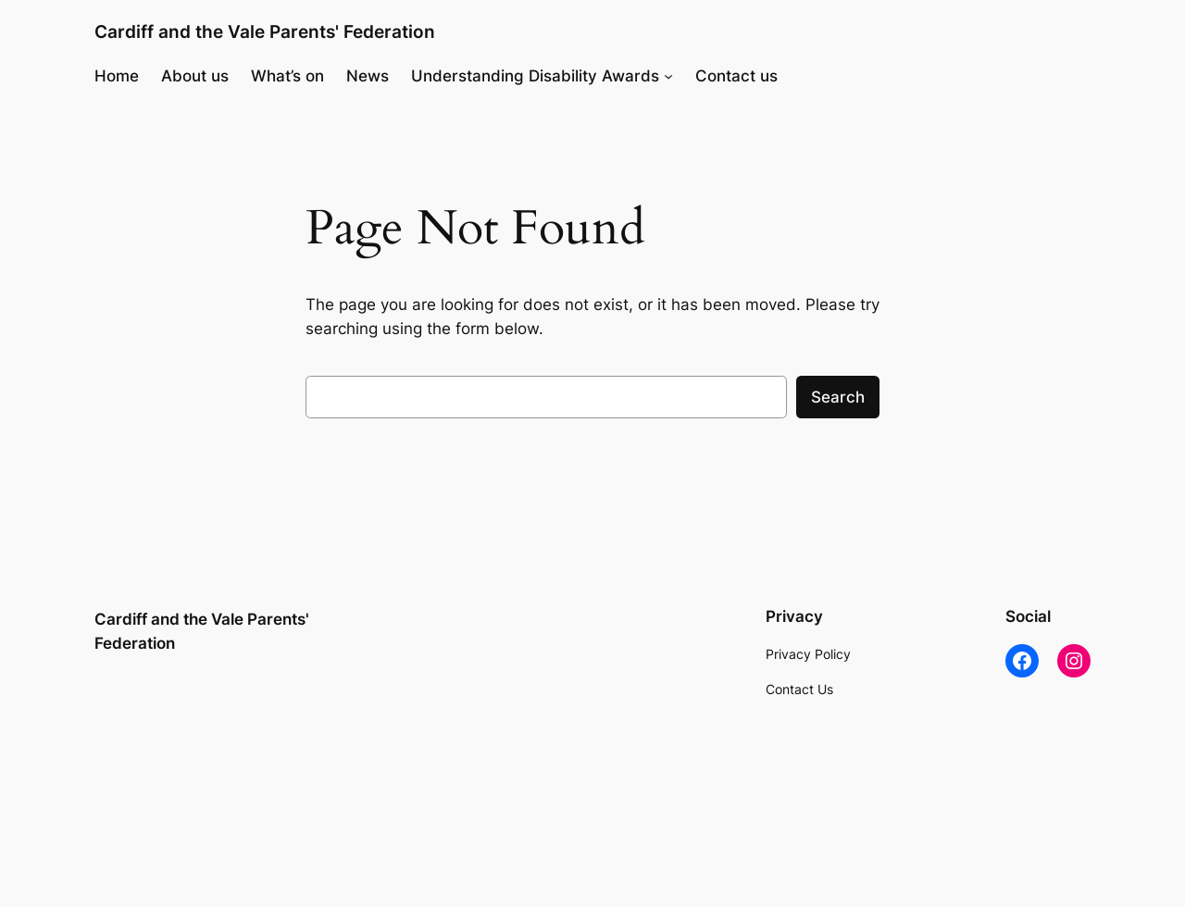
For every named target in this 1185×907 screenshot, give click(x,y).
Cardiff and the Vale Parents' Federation (264, 31)
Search (838, 397)
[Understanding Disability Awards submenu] (668, 76)
